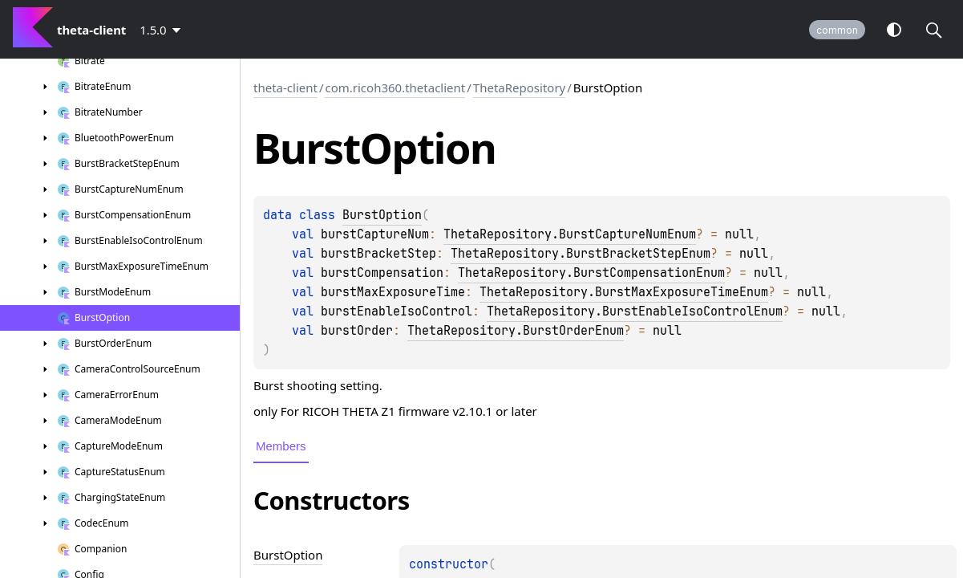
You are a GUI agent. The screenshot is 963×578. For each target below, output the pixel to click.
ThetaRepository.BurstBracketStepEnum (580, 254)
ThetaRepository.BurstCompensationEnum (591, 273)
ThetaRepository (519, 87)
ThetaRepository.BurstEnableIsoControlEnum (635, 311)
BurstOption (382, 215)
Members (281, 446)
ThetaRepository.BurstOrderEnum (515, 331)
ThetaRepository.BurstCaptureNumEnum (569, 234)
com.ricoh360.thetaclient (395, 87)
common (837, 30)
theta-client (285, 87)
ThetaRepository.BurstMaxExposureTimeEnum (623, 292)
